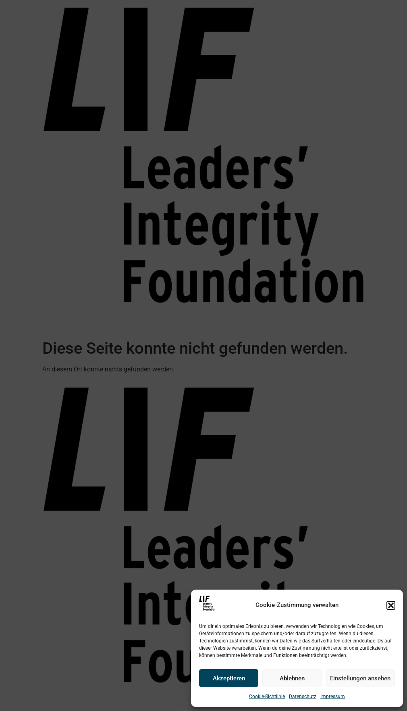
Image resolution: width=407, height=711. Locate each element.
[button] (391, 605)
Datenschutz (302, 696)
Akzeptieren (229, 678)
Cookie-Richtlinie (267, 696)
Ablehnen (292, 678)
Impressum (332, 696)
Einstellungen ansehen (360, 678)
